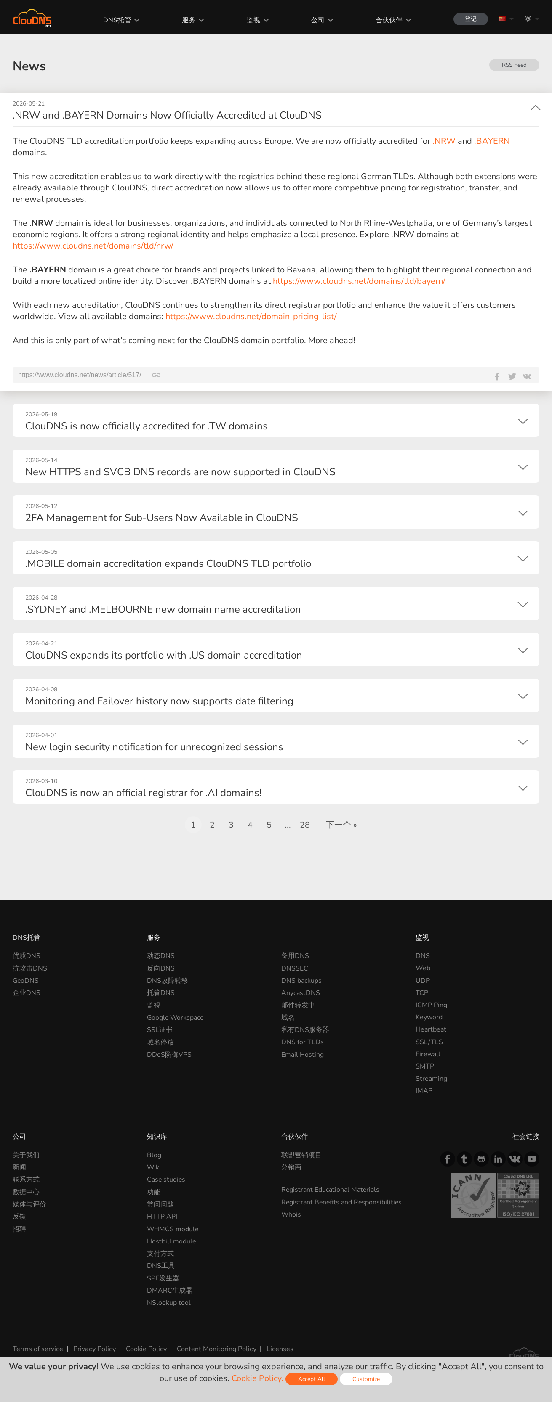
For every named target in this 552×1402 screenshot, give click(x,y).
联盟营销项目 (301, 1155)
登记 (469, 19)
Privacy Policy (93, 1348)
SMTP (425, 1066)
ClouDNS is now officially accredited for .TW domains (146, 426)
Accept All (311, 1379)
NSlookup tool (169, 1302)
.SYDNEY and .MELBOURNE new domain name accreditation (163, 609)
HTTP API (162, 1216)
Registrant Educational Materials (330, 1189)
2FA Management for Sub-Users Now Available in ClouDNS (161, 517)
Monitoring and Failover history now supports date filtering (159, 701)
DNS (423, 955)
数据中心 (26, 1191)
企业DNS (26, 992)
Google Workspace (176, 1017)
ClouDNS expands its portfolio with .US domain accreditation (163, 655)
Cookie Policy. (257, 1378)
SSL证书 (160, 1029)
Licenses (277, 1348)
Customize (366, 1379)
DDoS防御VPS (169, 1054)
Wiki (154, 1167)
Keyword (429, 1017)
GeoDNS (26, 980)
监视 (252, 20)
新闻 (19, 1167)
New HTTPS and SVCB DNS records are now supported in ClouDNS (180, 472)
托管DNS (161, 992)
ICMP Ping (431, 1005)
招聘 (19, 1228)
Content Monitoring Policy (214, 1348)
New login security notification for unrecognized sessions (154, 747)
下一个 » (341, 825)
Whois (291, 1214)
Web (423, 968)
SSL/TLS (429, 1042)
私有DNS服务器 (305, 1029)
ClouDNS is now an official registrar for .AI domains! (143, 792)
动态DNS (161, 955)
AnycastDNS (300, 992)
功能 (153, 1191)
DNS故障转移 (167, 980)
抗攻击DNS (30, 968)
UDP (423, 980)
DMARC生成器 (169, 1290)
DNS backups (301, 980)
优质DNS (26, 955)
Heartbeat (431, 1029)
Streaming (431, 1078)
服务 (187, 20)
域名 (288, 1017)
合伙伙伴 (386, 20)
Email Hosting (302, 1054)
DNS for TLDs (302, 1042)
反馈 (19, 1216)
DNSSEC (294, 968)
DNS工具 (161, 1265)
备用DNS (295, 955)
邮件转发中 (298, 1005)
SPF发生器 (163, 1278)
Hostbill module (171, 1241)
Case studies (166, 1179)
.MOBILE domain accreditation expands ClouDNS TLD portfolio (168, 563)
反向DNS (161, 968)
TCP (422, 992)
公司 (316, 20)
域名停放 (160, 1042)
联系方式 (26, 1179)
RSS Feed (514, 65)
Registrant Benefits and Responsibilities (342, 1201)
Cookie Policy (144, 1348)
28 (305, 825)
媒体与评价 (29, 1204)
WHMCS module (173, 1228)
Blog (154, 1155)
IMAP (424, 1090)
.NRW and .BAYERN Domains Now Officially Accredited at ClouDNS (167, 115)
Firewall (428, 1054)
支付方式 (160, 1253)
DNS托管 (116, 20)
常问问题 (160, 1204)
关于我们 (26, 1155)
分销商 (291, 1167)
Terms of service (38, 1348)
